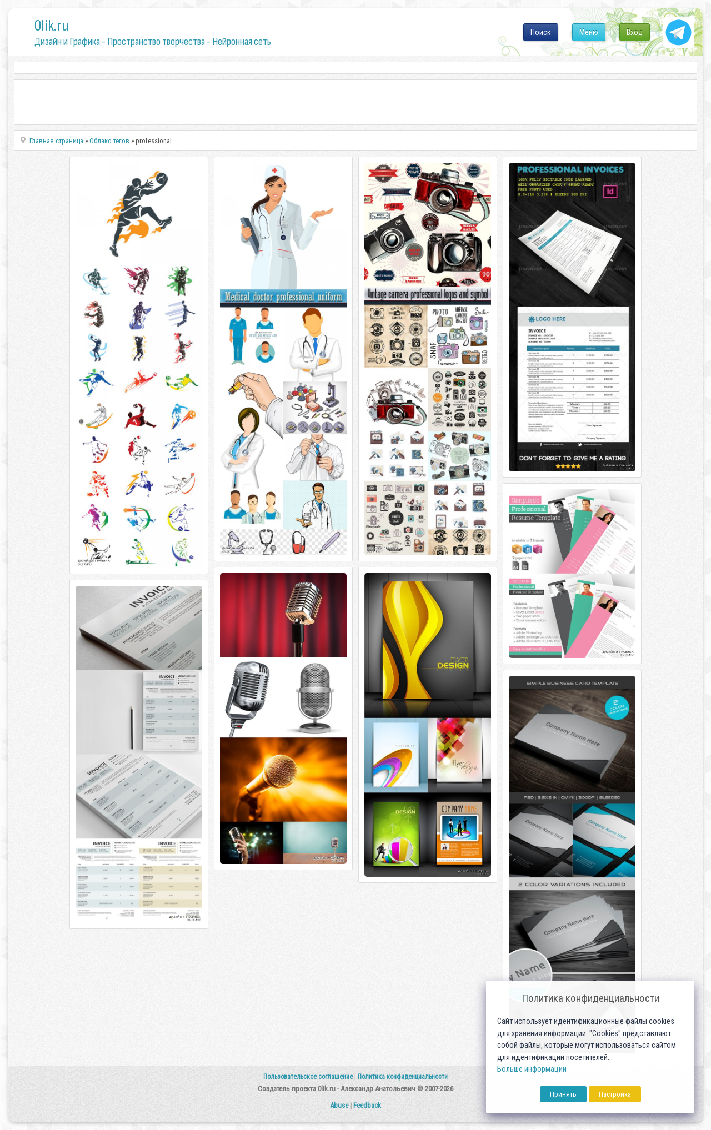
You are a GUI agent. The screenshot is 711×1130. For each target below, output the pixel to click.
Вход (635, 32)
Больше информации (532, 1069)
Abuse (339, 1105)
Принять (563, 1094)
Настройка (615, 1094)
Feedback (367, 1105)
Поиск (540, 32)
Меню (588, 32)
